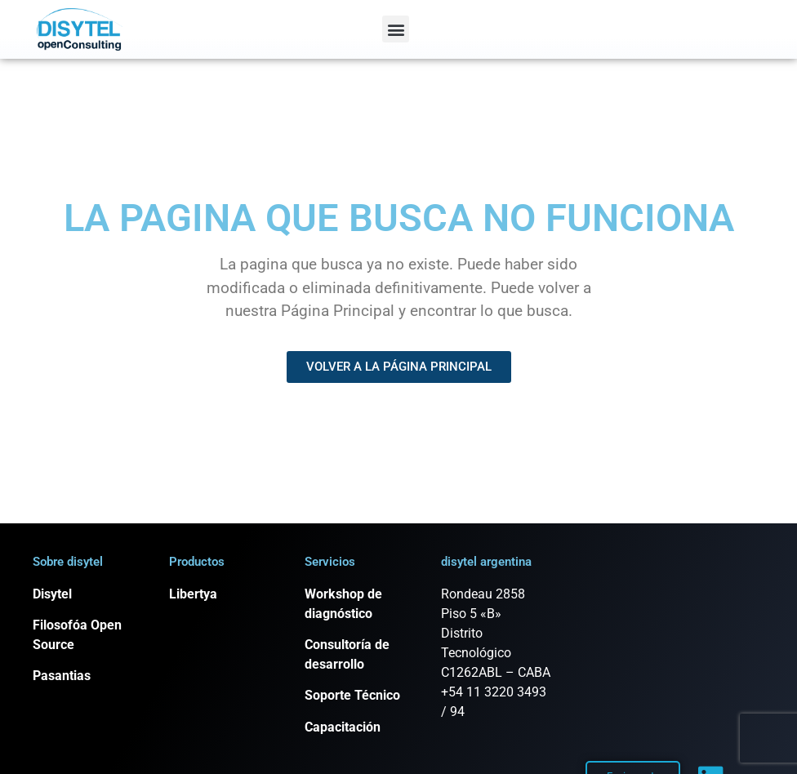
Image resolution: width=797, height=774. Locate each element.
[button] (395, 29)
